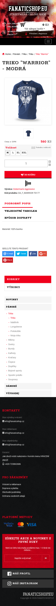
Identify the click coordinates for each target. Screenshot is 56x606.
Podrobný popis (17, 203)
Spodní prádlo (15, 375)
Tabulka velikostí (43, 147)
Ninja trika (15, 335)
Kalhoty (12, 353)
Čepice (11, 362)
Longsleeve (16, 326)
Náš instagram (22, 583)
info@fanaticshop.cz (14, 421)
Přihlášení (33, 34)
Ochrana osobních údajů (13, 496)
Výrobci (13, 287)
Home (8, 54)
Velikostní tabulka (20, 211)
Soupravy (13, 379)
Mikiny (11, 339)
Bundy (11, 348)
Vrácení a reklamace (11, 484)
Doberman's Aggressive (24, 189)
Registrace (43, 34)
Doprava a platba (10, 488)
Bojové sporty (15, 370)
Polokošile (15, 331)
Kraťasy (12, 357)
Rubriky (13, 279)
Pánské (16, 54)
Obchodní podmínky (11, 492)
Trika (24, 54)
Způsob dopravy (18, 218)
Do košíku (28, 175)
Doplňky (12, 366)
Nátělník (14, 322)
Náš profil (18, 573)
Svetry (11, 344)
